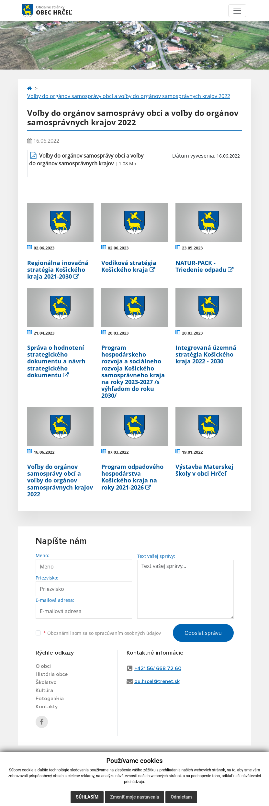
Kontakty (47, 706)
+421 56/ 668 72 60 (157, 668)
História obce (52, 674)
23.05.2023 (192, 248)
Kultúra (44, 690)
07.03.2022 (118, 452)
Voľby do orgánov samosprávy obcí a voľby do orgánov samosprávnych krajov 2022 (128, 96)
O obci (43, 666)
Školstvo (46, 682)
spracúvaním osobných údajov (128, 633)
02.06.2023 (44, 248)
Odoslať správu (203, 632)
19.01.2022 (192, 452)
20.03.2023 (118, 333)
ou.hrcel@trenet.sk (157, 681)
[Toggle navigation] (237, 10)
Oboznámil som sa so (102, 633)
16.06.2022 (44, 452)
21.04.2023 (44, 333)
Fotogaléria (50, 698)
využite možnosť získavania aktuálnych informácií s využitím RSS (53, 760)
